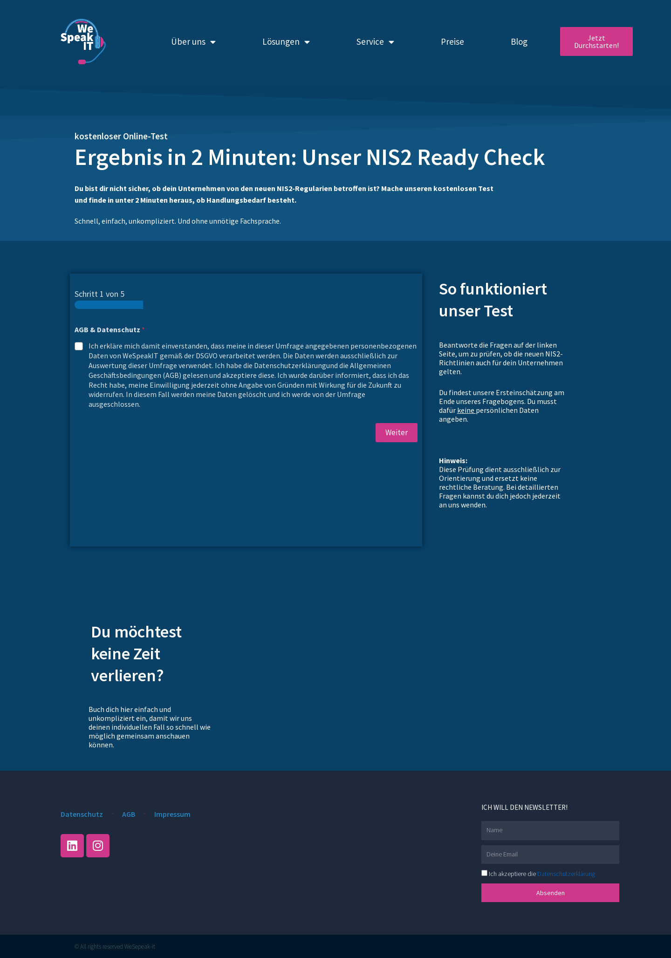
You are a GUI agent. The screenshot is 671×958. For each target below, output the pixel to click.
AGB (128, 814)
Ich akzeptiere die (542, 873)
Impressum (172, 814)
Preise (452, 41)
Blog (519, 41)
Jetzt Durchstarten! (596, 41)
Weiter (396, 432)
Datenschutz (82, 814)
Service (375, 42)
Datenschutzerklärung (566, 873)
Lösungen (286, 42)
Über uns (193, 42)
